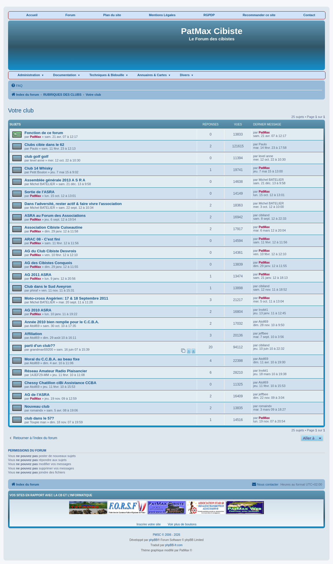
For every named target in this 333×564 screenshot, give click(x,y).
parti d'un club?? (39, 345)
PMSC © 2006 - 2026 (166, 534)
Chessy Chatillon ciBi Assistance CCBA (60, 383)
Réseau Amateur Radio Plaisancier (55, 371)
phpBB (153, 540)
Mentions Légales (162, 15)
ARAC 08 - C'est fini (42, 239)
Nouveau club (36, 406)
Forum (70, 15)
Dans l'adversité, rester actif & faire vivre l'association (73, 204)
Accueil (31, 15)
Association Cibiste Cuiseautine (53, 227)
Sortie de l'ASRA (39, 192)
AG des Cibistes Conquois (48, 263)
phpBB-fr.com (174, 545)
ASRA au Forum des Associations (55, 215)
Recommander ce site (259, 15)
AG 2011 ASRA (37, 274)
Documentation (64, 75)
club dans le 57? (39, 418)
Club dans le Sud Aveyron (47, 286)
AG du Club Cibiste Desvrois (50, 251)
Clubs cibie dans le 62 (44, 144)
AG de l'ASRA (37, 394)
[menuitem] (16, 85)
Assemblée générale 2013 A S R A (54, 180)
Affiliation (33, 334)
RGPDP (209, 15)
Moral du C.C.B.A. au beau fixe (52, 359)
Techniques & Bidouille (106, 75)
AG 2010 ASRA (37, 310)
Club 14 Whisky (38, 168)
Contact (309, 15)
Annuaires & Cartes (152, 75)
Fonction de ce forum (43, 133)
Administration (29, 75)
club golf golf (36, 156)
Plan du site (112, 15)
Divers (185, 75)
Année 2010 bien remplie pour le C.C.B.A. (61, 322)
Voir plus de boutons (182, 524)
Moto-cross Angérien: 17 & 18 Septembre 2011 (66, 298)
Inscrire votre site (149, 524)
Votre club (21, 110)
